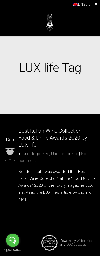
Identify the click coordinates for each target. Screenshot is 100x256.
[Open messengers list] (12, 240)
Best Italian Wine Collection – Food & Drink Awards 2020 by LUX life (52, 138)
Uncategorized (35, 153)
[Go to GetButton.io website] (12, 250)
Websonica (84, 241)
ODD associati (76, 244)
